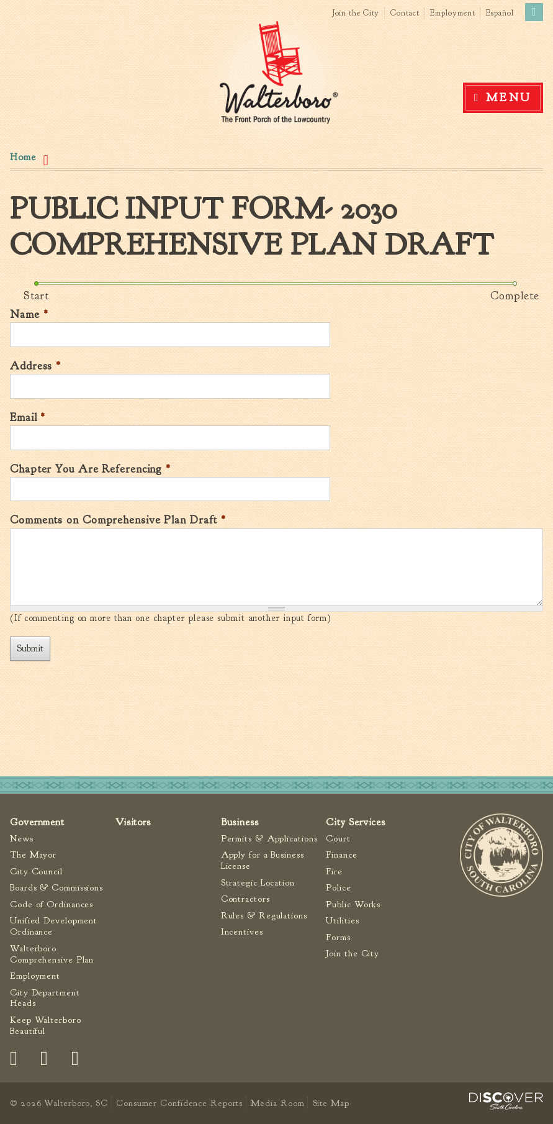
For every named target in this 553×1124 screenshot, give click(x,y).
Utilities (342, 921)
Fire (334, 871)
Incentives (242, 932)
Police (338, 888)
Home (23, 157)
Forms (338, 937)
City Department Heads (45, 998)
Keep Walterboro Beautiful (45, 1025)
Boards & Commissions (56, 888)
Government (37, 821)
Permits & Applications (269, 839)
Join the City (356, 13)
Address (35, 366)
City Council (36, 871)
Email (27, 417)
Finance (341, 855)
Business (240, 821)
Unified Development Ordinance (53, 926)
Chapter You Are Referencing (90, 469)
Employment (452, 13)
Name (29, 314)
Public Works (353, 904)
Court (338, 839)
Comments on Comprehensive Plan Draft (118, 520)
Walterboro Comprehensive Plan (52, 954)
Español (499, 13)
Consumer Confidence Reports (179, 1102)
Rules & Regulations (264, 916)
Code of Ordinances (51, 904)
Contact (404, 13)
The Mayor (33, 855)
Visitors (133, 821)
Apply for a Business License (262, 860)
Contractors (245, 899)
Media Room (277, 1102)
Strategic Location (258, 883)
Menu (509, 97)
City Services (355, 821)
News (22, 839)
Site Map (331, 1102)
